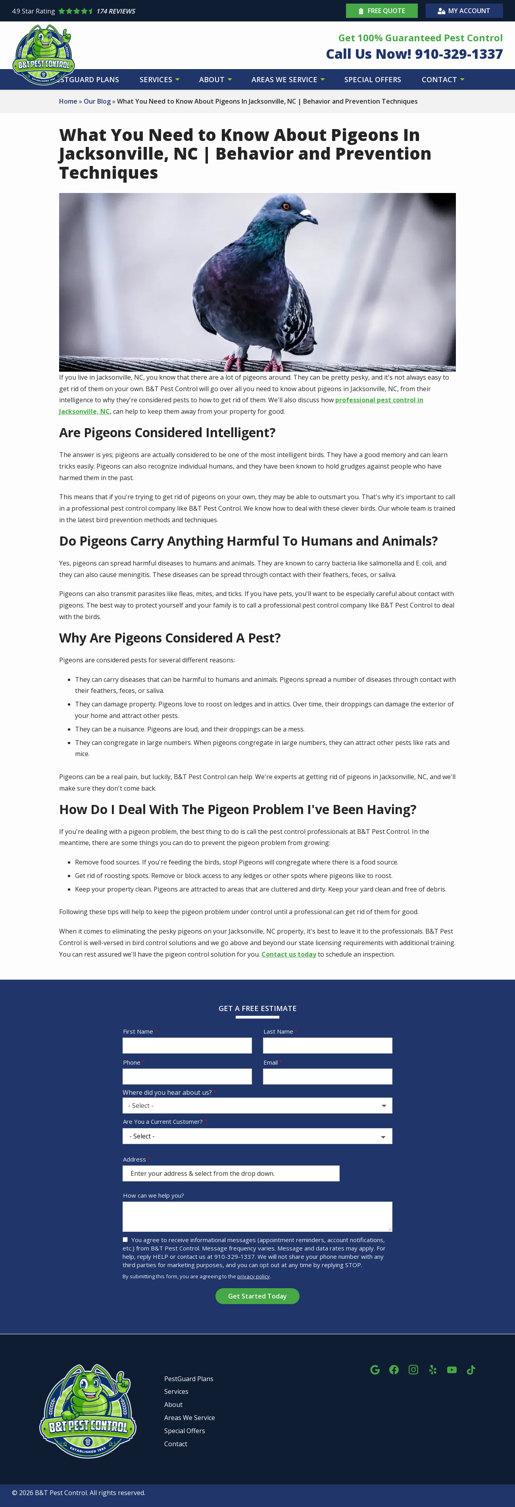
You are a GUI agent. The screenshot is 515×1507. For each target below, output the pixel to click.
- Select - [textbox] (141, 1105)
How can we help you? (153, 1195)
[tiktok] (471, 1368)
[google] (375, 1368)
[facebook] (394, 1368)
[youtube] (452, 1368)
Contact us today (288, 954)
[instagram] (413, 1368)
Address (134, 1159)
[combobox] (257, 1105)
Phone (131, 1062)
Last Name (278, 1031)
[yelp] (433, 1368)
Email (270, 1062)
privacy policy (253, 1276)
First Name (138, 1031)
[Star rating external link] (135, 11)
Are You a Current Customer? (163, 1121)
